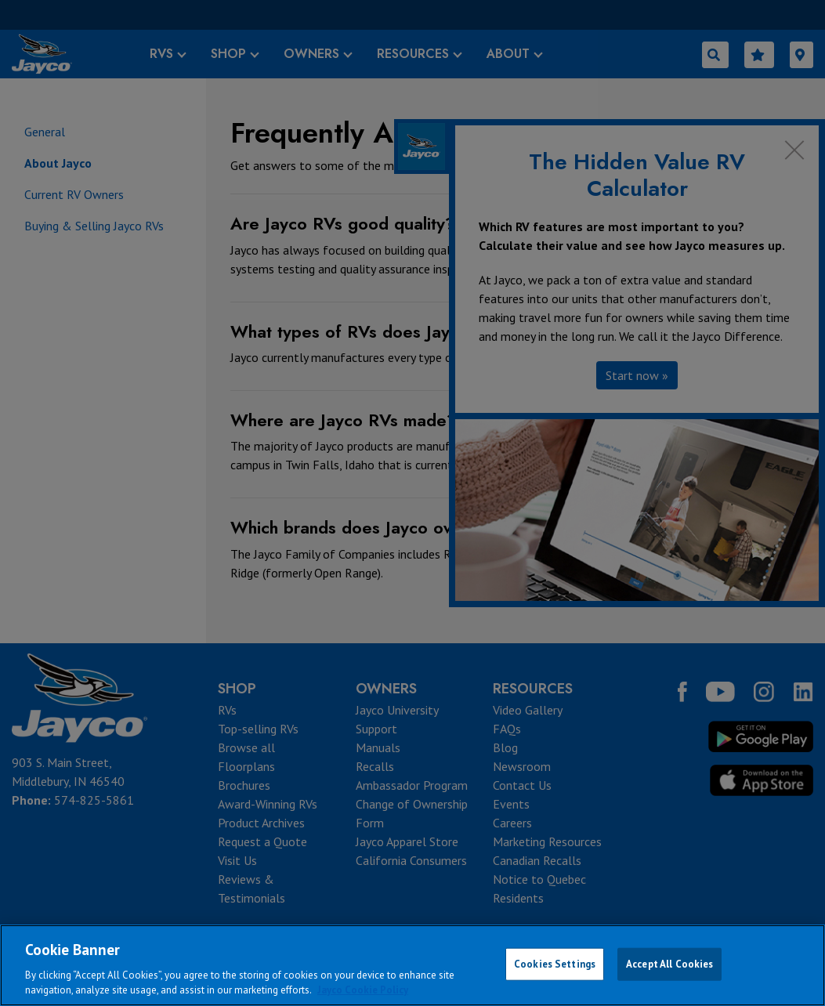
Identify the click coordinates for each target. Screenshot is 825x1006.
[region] (412, 965)
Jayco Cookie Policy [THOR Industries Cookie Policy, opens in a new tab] (362, 990)
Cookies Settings (554, 964)
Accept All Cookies (669, 964)
